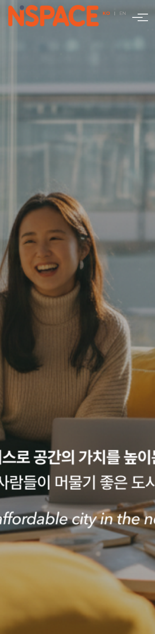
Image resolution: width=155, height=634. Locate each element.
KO (106, 13)
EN (122, 13)
